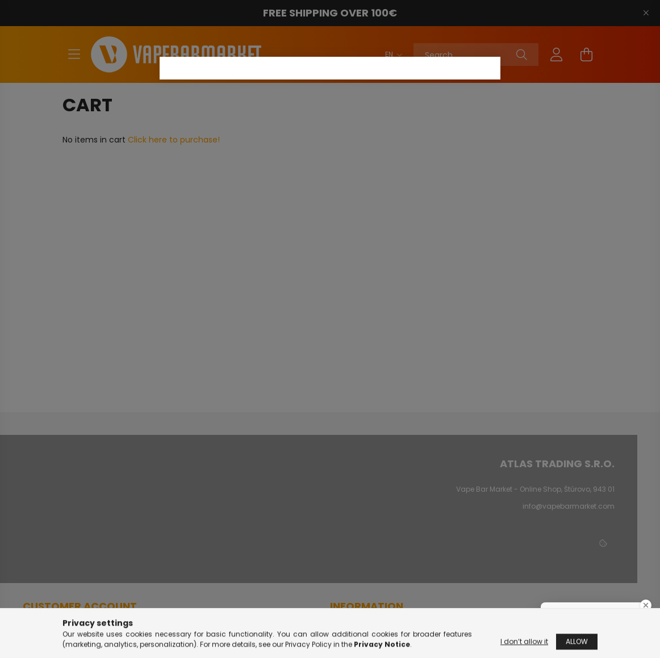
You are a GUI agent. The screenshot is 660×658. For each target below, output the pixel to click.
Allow (577, 643)
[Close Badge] (645, 605)
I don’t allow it (524, 643)
